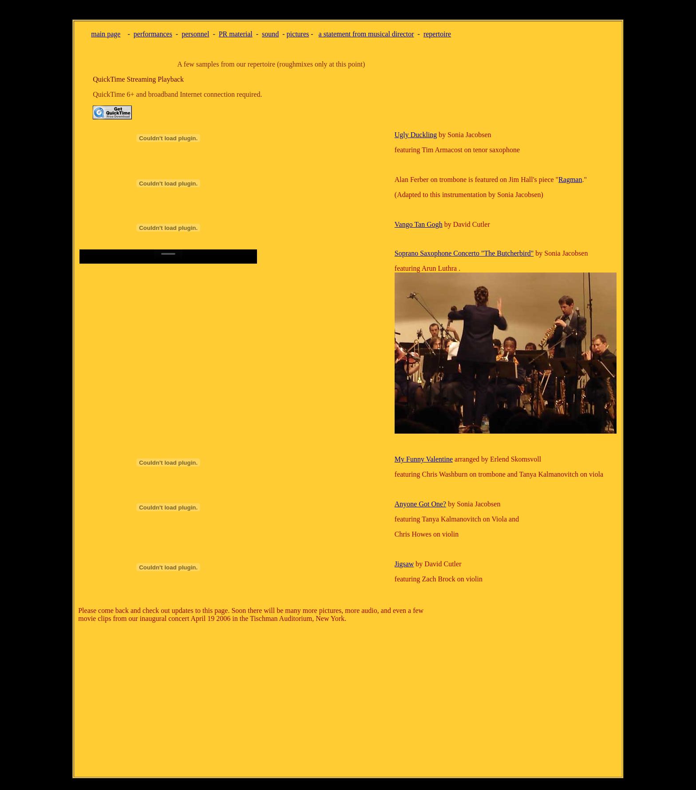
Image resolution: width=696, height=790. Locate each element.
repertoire (437, 34)
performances (153, 34)
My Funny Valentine (424, 459)
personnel (195, 34)
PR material (236, 34)
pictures (298, 34)
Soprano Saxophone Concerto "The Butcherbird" (464, 253)
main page (105, 34)
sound (270, 34)
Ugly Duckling (416, 134)
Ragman (570, 179)
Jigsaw (404, 564)
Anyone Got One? (420, 504)
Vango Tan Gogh (419, 224)
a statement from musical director (366, 34)
